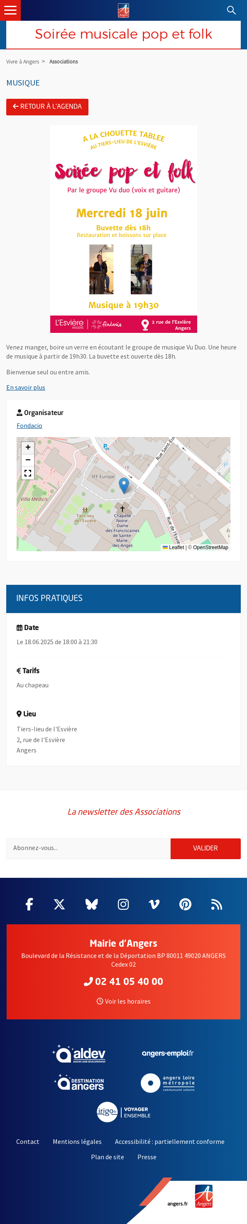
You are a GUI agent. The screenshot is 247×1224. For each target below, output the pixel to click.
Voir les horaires (124, 1001)
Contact (27, 1141)
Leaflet (173, 547)
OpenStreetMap (210, 547)
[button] (124, 485)
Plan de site (107, 1157)
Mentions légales (77, 1141)
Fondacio (29, 425)
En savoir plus (25, 387)
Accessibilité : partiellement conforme (170, 1141)
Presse (147, 1157)
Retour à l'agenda (47, 106)
